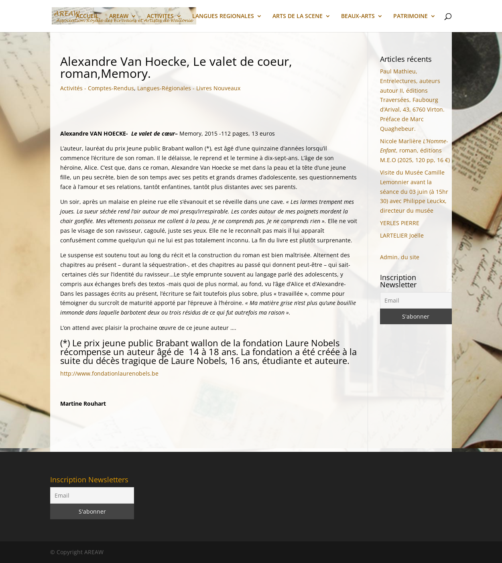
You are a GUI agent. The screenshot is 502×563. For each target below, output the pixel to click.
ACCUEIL (87, 16)
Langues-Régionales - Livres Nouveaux (188, 88)
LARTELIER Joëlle (402, 235)
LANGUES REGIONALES (223, 16)
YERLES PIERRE (399, 223)
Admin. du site (399, 257)
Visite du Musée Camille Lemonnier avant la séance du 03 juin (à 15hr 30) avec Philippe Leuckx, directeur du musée (414, 191)
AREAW (118, 16)
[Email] (416, 300)
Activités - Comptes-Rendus (97, 88)
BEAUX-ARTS (358, 16)
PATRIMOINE (410, 16)
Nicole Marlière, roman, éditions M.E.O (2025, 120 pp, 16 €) (415, 150)
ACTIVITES (160, 16)
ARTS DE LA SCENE (297, 16)
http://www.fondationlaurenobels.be (109, 373)
